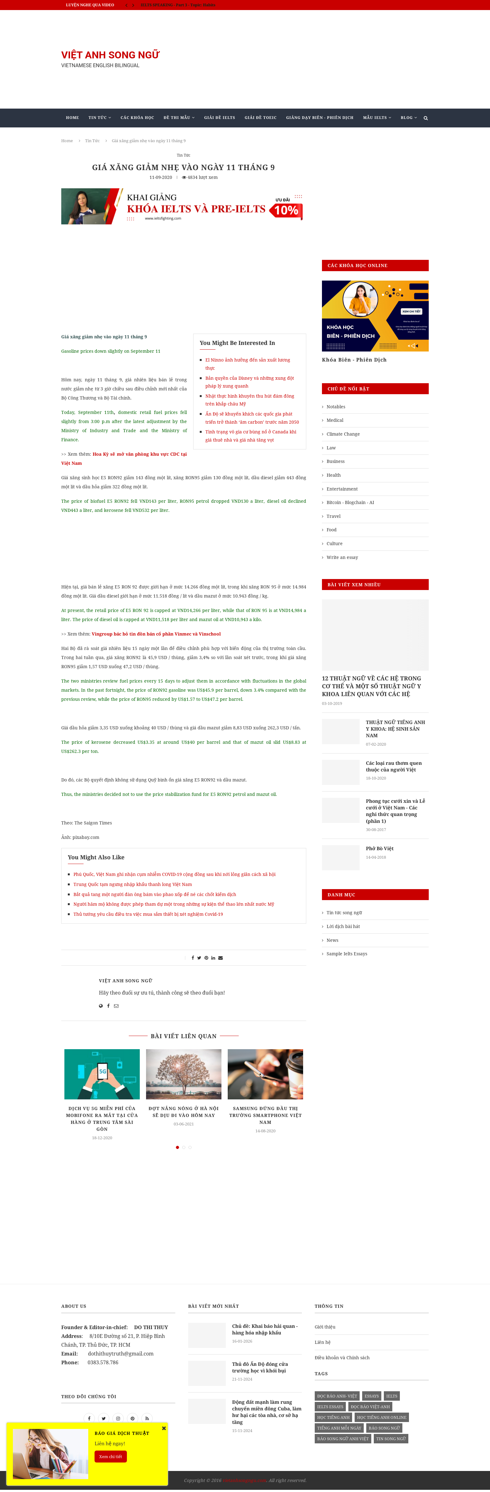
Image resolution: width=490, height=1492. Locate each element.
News (332, 942)
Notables (336, 407)
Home (72, 117)
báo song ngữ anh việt (343, 1441)
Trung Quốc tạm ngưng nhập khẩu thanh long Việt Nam (133, 884)
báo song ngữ (384, 1430)
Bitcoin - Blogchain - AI (350, 502)
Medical (335, 420)
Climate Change (343, 434)
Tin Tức (98, 117)
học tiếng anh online (381, 1420)
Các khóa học (137, 117)
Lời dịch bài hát (343, 928)
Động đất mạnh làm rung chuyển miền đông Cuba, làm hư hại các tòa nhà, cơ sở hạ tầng (265, 1415)
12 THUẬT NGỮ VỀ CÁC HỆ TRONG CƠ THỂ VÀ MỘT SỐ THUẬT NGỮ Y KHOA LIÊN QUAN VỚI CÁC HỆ (371, 686)
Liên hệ (323, 1344)
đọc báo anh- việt (337, 1398)
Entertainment (342, 489)
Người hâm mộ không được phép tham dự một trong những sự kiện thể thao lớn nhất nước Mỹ (174, 904)
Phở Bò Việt (380, 850)
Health (334, 475)
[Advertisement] (308, 59)
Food (332, 530)
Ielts (391, 1398)
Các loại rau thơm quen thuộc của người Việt (396, 768)
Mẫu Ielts (375, 117)
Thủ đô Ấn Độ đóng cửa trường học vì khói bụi (261, 1370)
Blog (407, 117)
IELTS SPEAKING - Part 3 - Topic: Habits (178, 5)
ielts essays (330, 1409)
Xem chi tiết (110, 1456)
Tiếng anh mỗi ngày (339, 1430)
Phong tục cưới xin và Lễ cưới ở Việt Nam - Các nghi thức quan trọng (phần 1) (397, 813)
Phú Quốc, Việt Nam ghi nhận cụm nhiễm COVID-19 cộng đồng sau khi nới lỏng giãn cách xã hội (174, 874)
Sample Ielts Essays (347, 956)
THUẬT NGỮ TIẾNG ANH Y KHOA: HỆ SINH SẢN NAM (397, 729)
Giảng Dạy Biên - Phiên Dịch (320, 117)
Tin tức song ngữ (344, 915)
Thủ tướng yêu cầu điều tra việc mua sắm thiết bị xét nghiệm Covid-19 (148, 914)
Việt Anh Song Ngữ (126, 981)
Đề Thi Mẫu (177, 117)
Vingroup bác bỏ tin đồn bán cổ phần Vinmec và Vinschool (156, 634)
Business (336, 461)
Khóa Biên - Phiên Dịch (354, 359)
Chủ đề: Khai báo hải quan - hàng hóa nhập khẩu (266, 1332)
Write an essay (342, 557)
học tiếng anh (333, 1420)
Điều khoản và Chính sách (342, 1360)
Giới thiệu (325, 1329)
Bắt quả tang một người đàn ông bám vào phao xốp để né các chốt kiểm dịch (155, 894)
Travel (333, 516)
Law (331, 448)
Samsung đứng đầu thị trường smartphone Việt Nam (265, 1115)
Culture (335, 543)
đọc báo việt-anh (370, 1409)
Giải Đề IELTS (219, 117)
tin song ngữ (391, 1441)
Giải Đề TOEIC (261, 117)
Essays (372, 1398)
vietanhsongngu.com (244, 1483)
